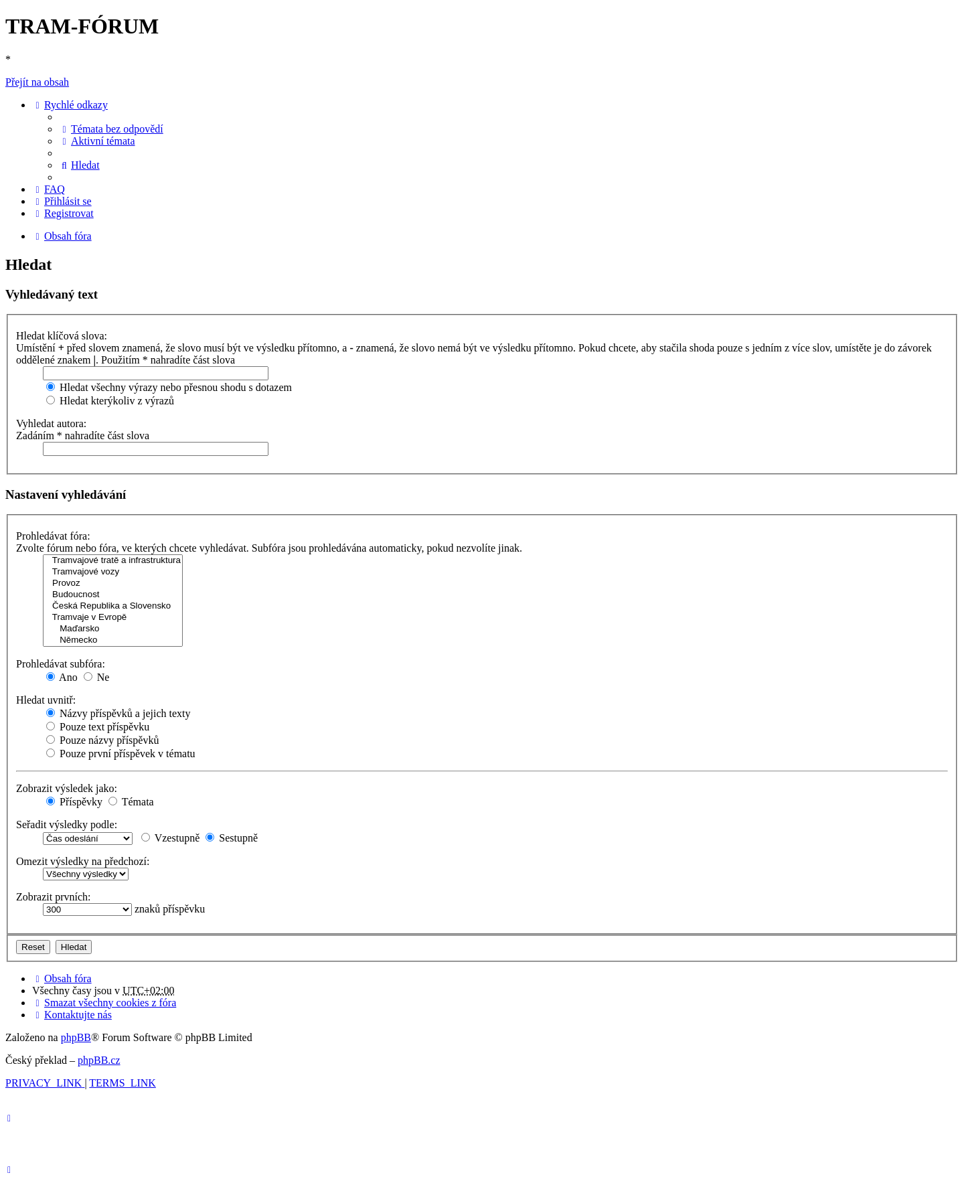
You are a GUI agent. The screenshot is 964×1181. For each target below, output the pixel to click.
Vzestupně (170, 838)
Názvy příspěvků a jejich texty (118, 713)
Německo (113, 640)
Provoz (113, 583)
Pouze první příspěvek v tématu (120, 753)
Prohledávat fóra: (53, 536)
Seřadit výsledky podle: (66, 824)
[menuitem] (111, 129)
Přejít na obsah (37, 82)
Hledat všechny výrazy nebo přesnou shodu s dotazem (169, 387)
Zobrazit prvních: (53, 896)
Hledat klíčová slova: (61, 335)
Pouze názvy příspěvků (102, 740)
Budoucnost (113, 595)
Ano (62, 677)
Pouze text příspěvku (97, 726)
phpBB (76, 1037)
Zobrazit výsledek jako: (66, 788)
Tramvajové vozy (113, 572)
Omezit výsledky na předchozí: (83, 861)
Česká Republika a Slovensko (113, 606)
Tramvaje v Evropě (113, 617)
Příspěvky (74, 801)
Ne (97, 677)
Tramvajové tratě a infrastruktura (113, 560)
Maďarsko (113, 629)
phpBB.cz (99, 1060)
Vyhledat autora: (51, 423)
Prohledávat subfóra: (60, 664)
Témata (131, 801)
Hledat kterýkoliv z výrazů (110, 400)
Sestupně (232, 838)
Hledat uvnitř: (46, 700)
